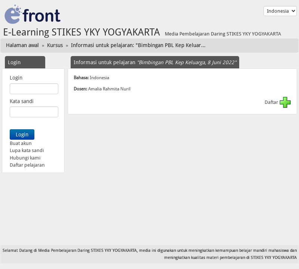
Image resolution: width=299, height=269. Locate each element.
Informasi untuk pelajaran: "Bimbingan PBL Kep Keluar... (138, 45)
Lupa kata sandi (27, 150)
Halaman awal (22, 45)
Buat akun (21, 143)
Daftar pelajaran (27, 165)
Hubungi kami (25, 158)
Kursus (55, 45)
